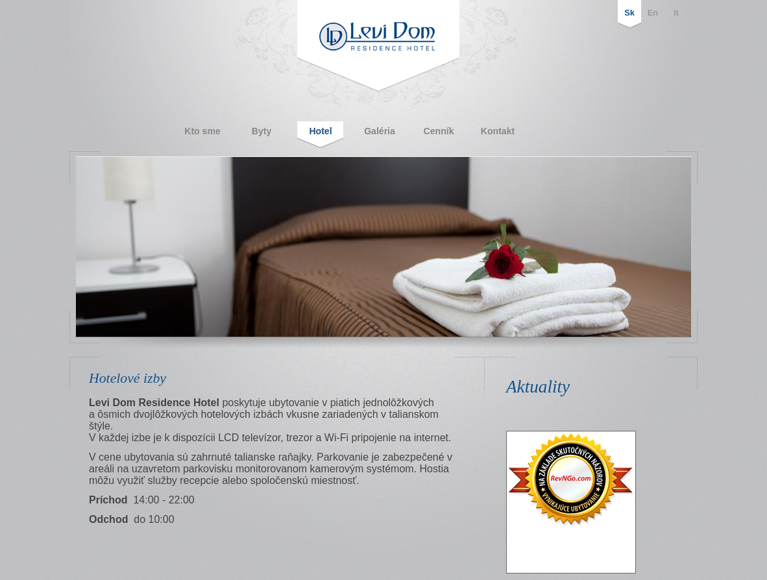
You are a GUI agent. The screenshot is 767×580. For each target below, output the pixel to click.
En (653, 13)
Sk (629, 13)
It (676, 13)
